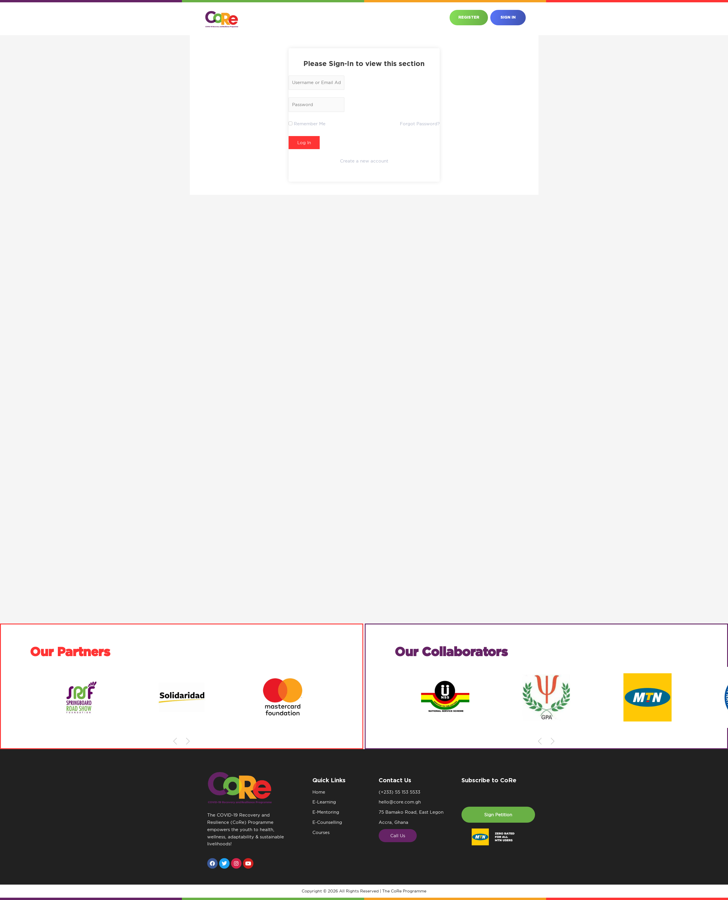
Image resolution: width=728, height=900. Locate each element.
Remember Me (307, 123)
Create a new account (364, 160)
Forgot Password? (420, 123)
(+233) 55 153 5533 (399, 792)
